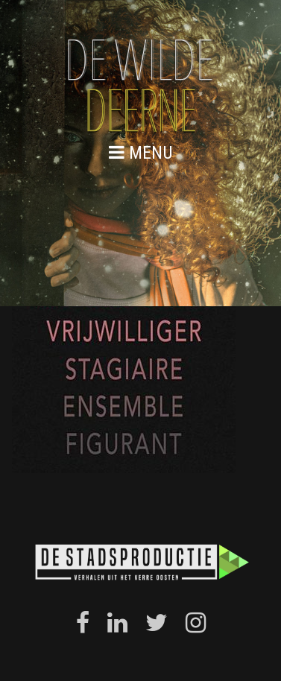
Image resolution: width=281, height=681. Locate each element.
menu (141, 152)
